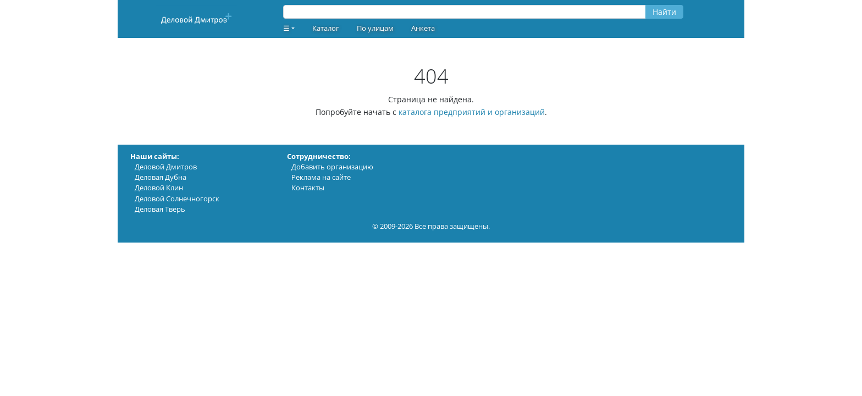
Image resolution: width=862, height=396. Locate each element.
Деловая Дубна (160, 177)
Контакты (307, 188)
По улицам (375, 28)
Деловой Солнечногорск (177, 199)
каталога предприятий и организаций (472, 112)
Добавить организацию (332, 167)
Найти (664, 12)
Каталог (325, 28)
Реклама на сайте (321, 177)
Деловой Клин (159, 188)
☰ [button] (286, 28)
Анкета (423, 28)
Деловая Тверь (160, 209)
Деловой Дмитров (166, 167)
